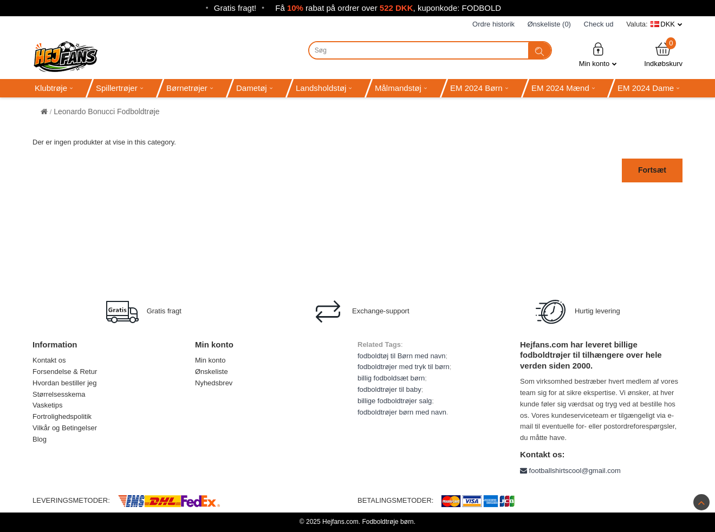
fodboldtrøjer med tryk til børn (404, 367)
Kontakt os (49, 360)
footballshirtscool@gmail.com (570, 471)
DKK (667, 24)
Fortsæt (652, 170)
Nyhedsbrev (213, 383)
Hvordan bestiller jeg (64, 383)
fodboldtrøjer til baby (389, 389)
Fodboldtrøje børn (387, 522)
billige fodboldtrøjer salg (395, 401)
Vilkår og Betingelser (64, 428)
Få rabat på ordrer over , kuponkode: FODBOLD (388, 7)
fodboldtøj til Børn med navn (402, 356)
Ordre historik (493, 24)
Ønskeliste (211, 371)
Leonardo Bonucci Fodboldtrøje (106, 111)
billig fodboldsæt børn (391, 378)
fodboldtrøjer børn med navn (402, 412)
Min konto (598, 54)
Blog (39, 439)
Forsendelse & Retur (64, 371)
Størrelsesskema (59, 394)
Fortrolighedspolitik (62, 416)
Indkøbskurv (663, 54)
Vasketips (47, 405)
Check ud (599, 24)
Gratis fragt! (235, 7)
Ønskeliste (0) (549, 24)
